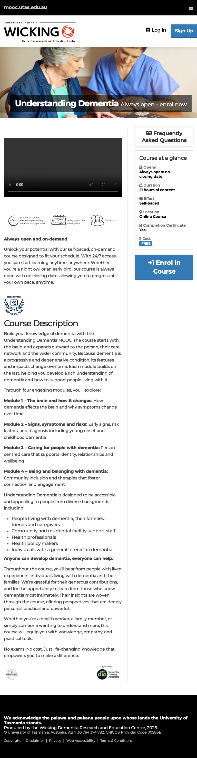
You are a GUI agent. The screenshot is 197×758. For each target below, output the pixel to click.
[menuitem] (191, 8)
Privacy (55, 740)
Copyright (12, 740)
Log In (156, 30)
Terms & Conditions (116, 740)
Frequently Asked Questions (164, 136)
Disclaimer (35, 740)
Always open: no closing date (154, 174)
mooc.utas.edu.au (25, 7)
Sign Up (184, 31)
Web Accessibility (80, 740)
